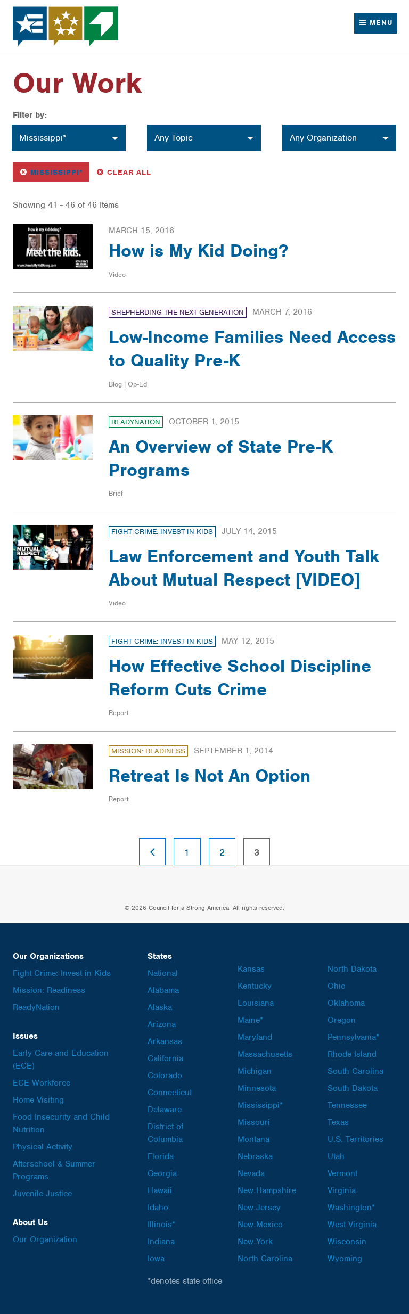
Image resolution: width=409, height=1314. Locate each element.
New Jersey (259, 1207)
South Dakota (353, 1088)
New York (255, 1241)
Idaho (158, 1207)
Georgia (162, 1173)
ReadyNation (135, 421)
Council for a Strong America (66, 26)
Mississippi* (54, 171)
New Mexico (260, 1224)
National (163, 973)
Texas (338, 1122)
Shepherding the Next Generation (177, 312)
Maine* (250, 1020)
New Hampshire (267, 1190)
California (165, 1058)
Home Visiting (38, 1100)
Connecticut (170, 1092)
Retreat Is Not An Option (209, 775)
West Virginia (352, 1224)
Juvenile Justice (42, 1193)
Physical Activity (42, 1146)
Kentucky (255, 986)
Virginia (342, 1190)
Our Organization (45, 1239)
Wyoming (345, 1258)
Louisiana (256, 1003)
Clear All (123, 171)
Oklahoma (346, 1003)
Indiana (161, 1241)
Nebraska (255, 1156)
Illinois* (161, 1224)
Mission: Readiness (148, 750)
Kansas (251, 969)
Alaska (160, 1007)
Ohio (337, 986)
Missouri (254, 1122)
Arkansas (165, 1041)
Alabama (163, 990)
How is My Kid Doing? (198, 250)
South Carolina (355, 1071)
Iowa (156, 1258)
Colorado (165, 1075)
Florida (161, 1156)
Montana (253, 1139)
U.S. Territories (355, 1139)
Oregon (342, 1020)
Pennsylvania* (353, 1037)
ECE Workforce (41, 1083)
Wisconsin (347, 1241)
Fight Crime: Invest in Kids (162, 531)
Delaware (165, 1109)
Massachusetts (265, 1054)
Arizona (162, 1024)
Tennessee (347, 1105)
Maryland (255, 1037)
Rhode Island (352, 1054)
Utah (336, 1156)
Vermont (342, 1173)
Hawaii (160, 1190)
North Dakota (352, 969)
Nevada (251, 1173)
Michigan (255, 1071)
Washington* (351, 1207)
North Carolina (265, 1258)
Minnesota (257, 1088)
